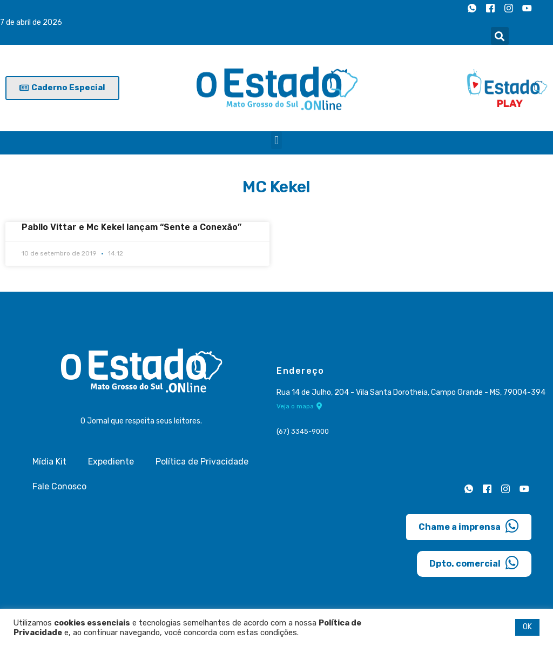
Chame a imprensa (469, 526)
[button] (500, 36)
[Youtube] (527, 8)
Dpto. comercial (474, 562)
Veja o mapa (299, 406)
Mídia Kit (49, 461)
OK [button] (527, 626)
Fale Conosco (59, 486)
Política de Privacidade (202, 461)
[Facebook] (490, 8)
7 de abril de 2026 (31, 22)
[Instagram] (509, 8)
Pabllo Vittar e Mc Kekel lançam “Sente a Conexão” (131, 227)
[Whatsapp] (472, 8)
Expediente (111, 461)
